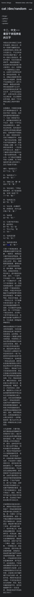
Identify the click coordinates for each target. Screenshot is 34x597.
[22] (8, 245)
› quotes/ (5, 23)
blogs (9, 3)
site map (29, 3)
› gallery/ (5, 19)
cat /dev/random (17, 9)
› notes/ (4, 21)
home (4, 3)
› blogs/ (4, 16)
